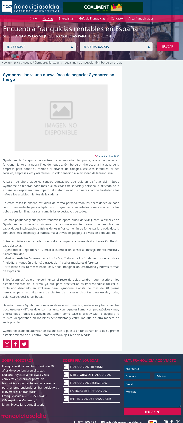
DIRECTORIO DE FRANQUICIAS (87, 375)
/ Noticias (27, 62)
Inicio (17, 62)
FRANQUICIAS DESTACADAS (85, 383)
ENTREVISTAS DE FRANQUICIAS (87, 399)
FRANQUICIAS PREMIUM (83, 367)
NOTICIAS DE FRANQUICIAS (85, 391)
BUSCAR (167, 46)
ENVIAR (152, 412)
